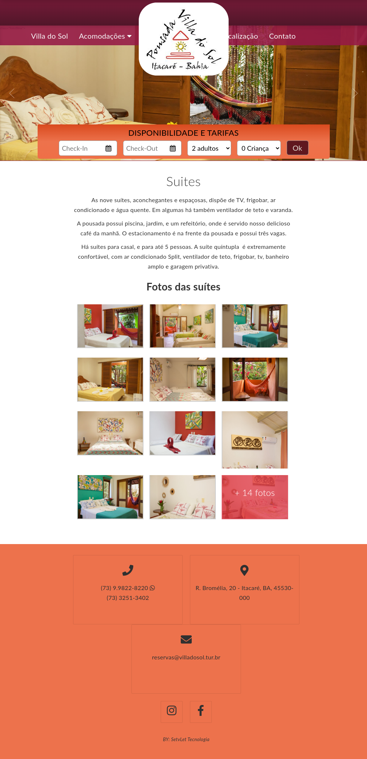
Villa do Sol (49, 35)
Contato (282, 35)
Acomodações (105, 35)
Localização (239, 35)
